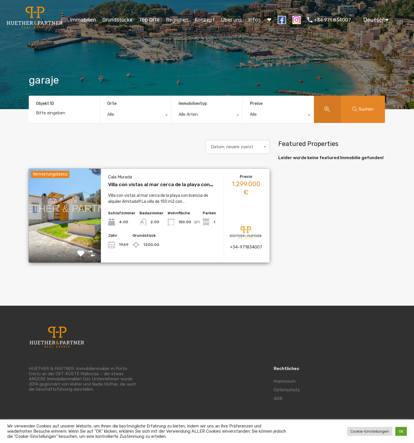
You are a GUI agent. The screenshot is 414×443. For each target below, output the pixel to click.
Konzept (205, 20)
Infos (254, 20)
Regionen (177, 20)
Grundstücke (117, 20)
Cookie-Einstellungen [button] (369, 431)
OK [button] (401, 431)
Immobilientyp (193, 103)
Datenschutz (287, 389)
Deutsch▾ (375, 19)
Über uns (231, 20)
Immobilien (83, 20)
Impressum (285, 381)
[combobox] (135, 116)
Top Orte (149, 20)
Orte (111, 103)
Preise (256, 103)
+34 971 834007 (332, 20)
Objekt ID (45, 103)
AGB (278, 398)
